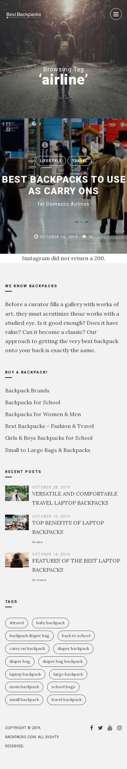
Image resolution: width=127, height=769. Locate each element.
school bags (63, 686)
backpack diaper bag (29, 635)
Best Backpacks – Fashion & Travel (49, 426)
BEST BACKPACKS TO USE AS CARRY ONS (64, 190)
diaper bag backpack (63, 661)
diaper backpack (73, 648)
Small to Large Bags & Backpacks (47, 450)
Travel (79, 161)
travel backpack (66, 699)
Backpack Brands (27, 390)
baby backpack (50, 622)
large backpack (68, 674)
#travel (16, 622)
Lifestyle (51, 161)
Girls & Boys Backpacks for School (48, 437)
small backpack (24, 699)
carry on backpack (27, 648)
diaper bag (19, 661)
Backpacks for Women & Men (43, 414)
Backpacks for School (32, 402)
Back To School (76, 635)
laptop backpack (25, 674)
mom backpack (24, 686)
